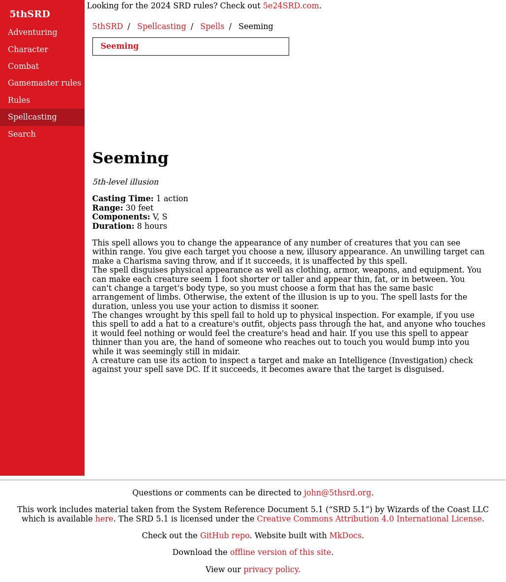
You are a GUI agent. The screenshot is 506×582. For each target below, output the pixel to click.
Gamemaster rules (44, 83)
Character (28, 49)
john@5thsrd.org (337, 492)
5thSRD (20, 14)
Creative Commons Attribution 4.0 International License (369, 518)
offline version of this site (280, 552)
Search (22, 134)
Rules (19, 100)
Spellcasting (32, 117)
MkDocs (345, 535)
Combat (23, 66)
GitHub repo (225, 535)
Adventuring (33, 32)
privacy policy (270, 569)
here (104, 518)
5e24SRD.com (291, 5)
